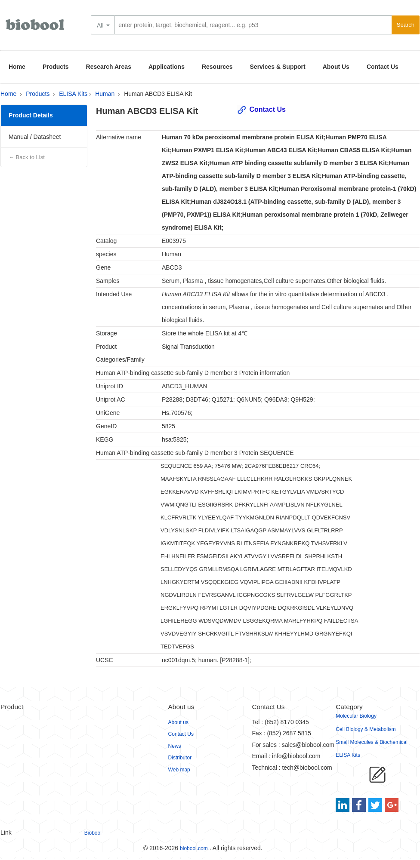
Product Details (31, 115)
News (174, 746)
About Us (336, 66)
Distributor (180, 758)
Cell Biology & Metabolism (365, 729)
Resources (217, 66)
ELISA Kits (73, 93)
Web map (179, 770)
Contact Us (382, 66)
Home (17, 66)
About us (178, 722)
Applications (166, 66)
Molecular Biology (356, 716)
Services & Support (278, 66)
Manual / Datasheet (35, 136)
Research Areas (108, 66)
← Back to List (27, 157)
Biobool (93, 833)
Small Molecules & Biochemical (372, 742)
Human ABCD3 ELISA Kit (158, 93)
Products (56, 66)
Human (104, 93)
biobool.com (194, 848)
